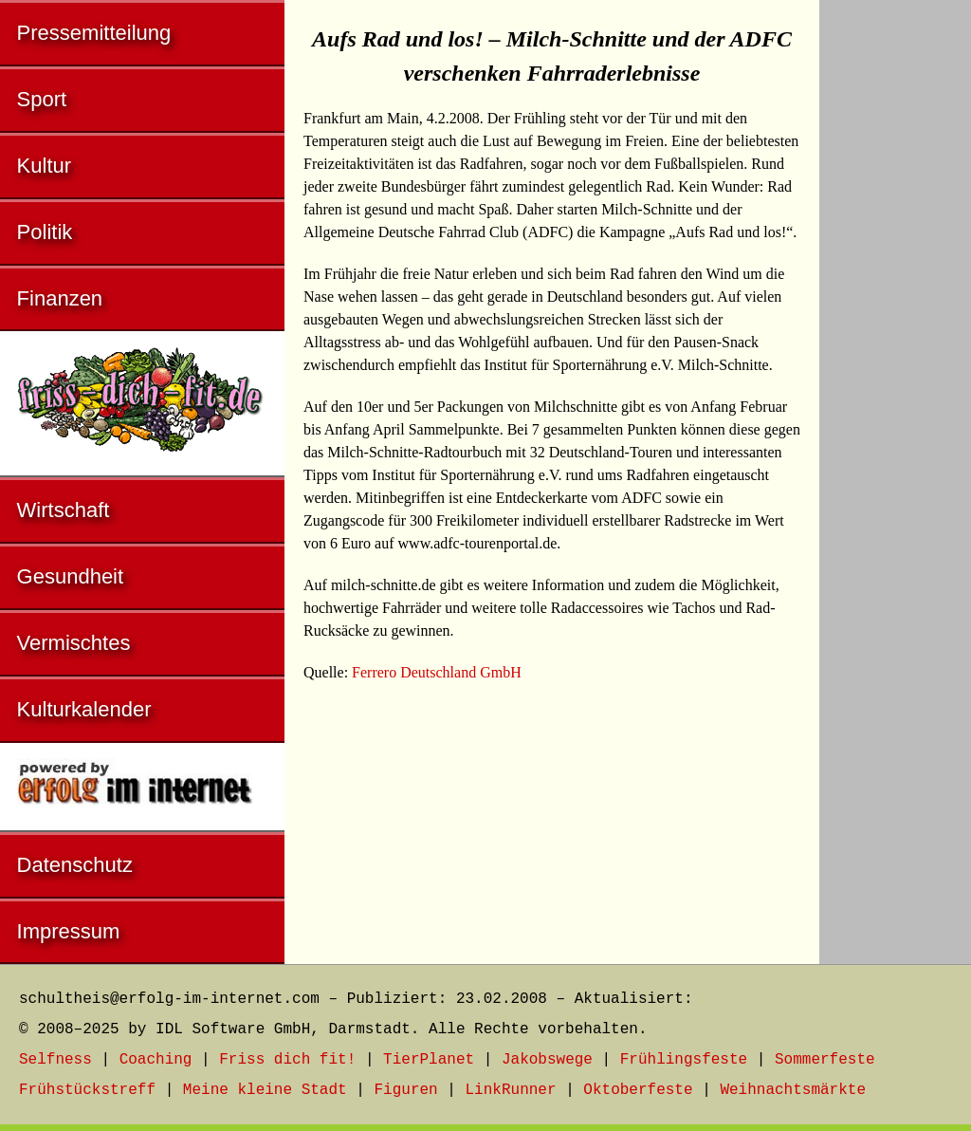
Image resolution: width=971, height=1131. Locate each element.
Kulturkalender (84, 709)
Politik (45, 232)
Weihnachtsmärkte (793, 1090)
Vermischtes (74, 643)
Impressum (68, 931)
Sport (42, 99)
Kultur (44, 165)
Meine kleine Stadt (265, 1090)
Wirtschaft (63, 510)
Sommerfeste (825, 1059)
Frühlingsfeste (683, 1059)
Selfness (55, 1059)
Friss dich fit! (287, 1059)
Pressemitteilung (94, 33)
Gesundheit (70, 576)
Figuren (405, 1090)
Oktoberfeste (637, 1090)
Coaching (155, 1059)
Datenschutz (75, 865)
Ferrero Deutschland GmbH (437, 672)
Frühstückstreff (87, 1090)
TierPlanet (428, 1059)
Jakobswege (547, 1059)
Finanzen (60, 298)
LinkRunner (511, 1090)
